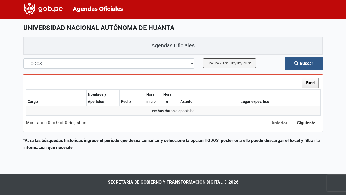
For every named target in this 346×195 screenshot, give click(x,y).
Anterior (279, 122)
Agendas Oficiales (173, 45)
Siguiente (306, 122)
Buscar (303, 63)
